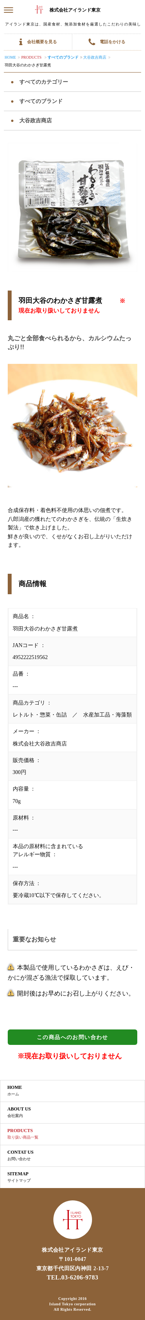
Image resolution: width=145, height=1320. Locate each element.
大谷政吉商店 (94, 57)
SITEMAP (19, 1177)
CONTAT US (20, 1155)
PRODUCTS (22, 1134)
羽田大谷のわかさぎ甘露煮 (28, 65)
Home (10, 57)
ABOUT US (19, 1112)
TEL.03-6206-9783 (72, 1277)
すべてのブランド (63, 57)
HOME (14, 1091)
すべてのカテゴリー (43, 82)
